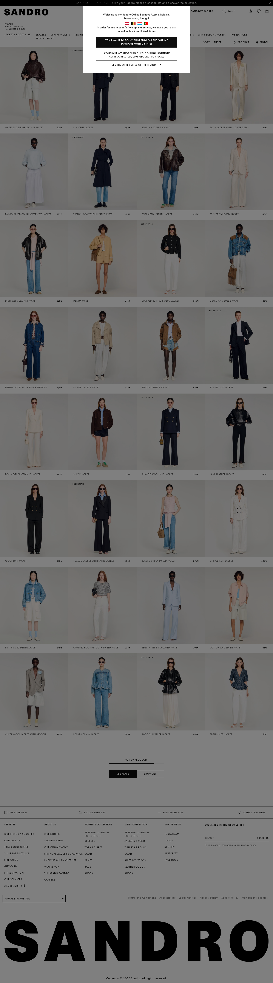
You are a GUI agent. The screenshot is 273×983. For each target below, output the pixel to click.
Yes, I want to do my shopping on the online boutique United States (136, 42)
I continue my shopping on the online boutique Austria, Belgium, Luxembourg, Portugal (136, 55)
